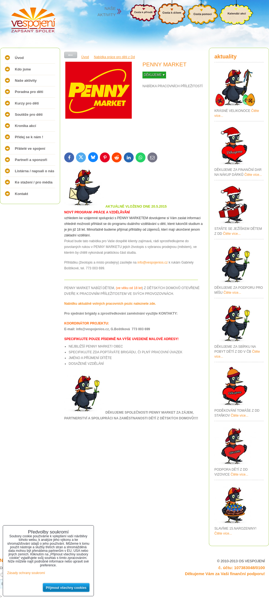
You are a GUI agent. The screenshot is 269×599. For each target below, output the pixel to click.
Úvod (19, 58)
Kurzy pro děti (27, 103)
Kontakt (21, 194)
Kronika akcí (25, 126)
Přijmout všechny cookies (66, 588)
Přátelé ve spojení (30, 148)
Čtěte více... (253, 175)
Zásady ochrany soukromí (26, 573)
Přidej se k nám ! (29, 137)
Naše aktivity (26, 80)
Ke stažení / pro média (33, 182)
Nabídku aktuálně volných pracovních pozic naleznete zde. (110, 304)
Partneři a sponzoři (31, 160)
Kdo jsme (23, 69)
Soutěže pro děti (29, 114)
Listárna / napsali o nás (34, 171)
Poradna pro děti (29, 92)
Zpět (70, 55)
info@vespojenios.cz (153, 262)
